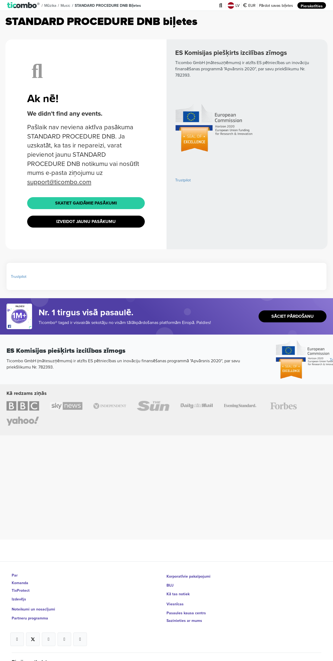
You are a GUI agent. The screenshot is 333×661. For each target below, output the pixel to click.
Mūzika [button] (50, 5)
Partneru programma (30, 613)
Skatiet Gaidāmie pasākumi (86, 203)
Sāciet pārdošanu (292, 314)
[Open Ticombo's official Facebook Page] (20, 324)
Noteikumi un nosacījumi (33, 605)
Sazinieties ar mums (184, 613)
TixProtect (21, 590)
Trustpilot (183, 180)
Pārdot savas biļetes (276, 5)
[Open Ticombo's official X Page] (33, 632)
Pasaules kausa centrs (186, 605)
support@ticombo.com (59, 181)
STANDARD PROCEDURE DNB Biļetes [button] (107, 5)
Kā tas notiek (178, 590)
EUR (249, 5)
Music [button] (65, 5)
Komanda (20, 583)
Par (15, 575)
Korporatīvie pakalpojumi (188, 575)
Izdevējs (19, 598)
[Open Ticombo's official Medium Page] (64, 632)
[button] (23, 5)
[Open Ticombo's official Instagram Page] (48, 632)
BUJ (170, 583)
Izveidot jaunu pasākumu (86, 220)
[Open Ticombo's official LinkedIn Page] (80, 632)
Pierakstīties (312, 5)
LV (234, 5)
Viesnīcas (175, 598)
